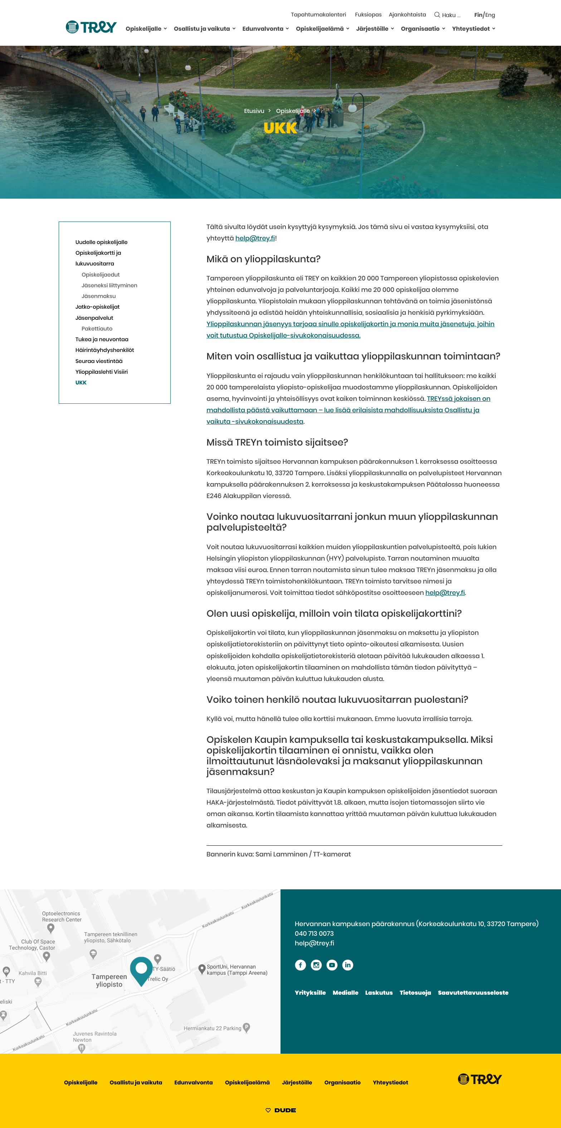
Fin (478, 15)
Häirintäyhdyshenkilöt (104, 350)
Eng (490, 15)
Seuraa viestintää (99, 361)
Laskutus (379, 993)
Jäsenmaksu (99, 296)
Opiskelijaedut (101, 275)
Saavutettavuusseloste (473, 993)
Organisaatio (420, 29)
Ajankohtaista (407, 15)
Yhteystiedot (471, 29)
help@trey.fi (255, 238)
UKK (81, 383)
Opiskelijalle (143, 29)
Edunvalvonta (263, 29)
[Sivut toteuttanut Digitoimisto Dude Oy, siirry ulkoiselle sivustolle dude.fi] (280, 1111)
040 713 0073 (314, 934)
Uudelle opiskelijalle (101, 242)
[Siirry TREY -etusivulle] (480, 1083)
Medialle (345, 993)
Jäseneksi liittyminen (109, 286)
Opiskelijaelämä (320, 29)
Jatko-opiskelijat (97, 307)
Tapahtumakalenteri (318, 15)
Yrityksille (310, 993)
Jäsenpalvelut (94, 318)
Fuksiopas (368, 15)
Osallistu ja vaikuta (202, 29)
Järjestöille (372, 29)
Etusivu (254, 111)
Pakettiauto (97, 329)
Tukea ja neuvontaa (101, 340)
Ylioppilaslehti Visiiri (101, 372)
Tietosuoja (415, 993)
